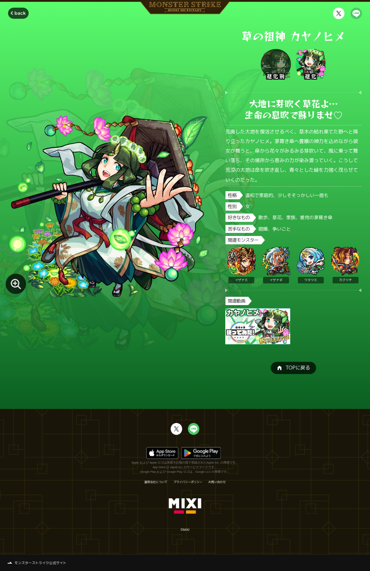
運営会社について (156, 482)
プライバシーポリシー (187, 482)
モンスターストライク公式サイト (40, 562)
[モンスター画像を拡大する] (16, 283)
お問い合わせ (217, 482)
